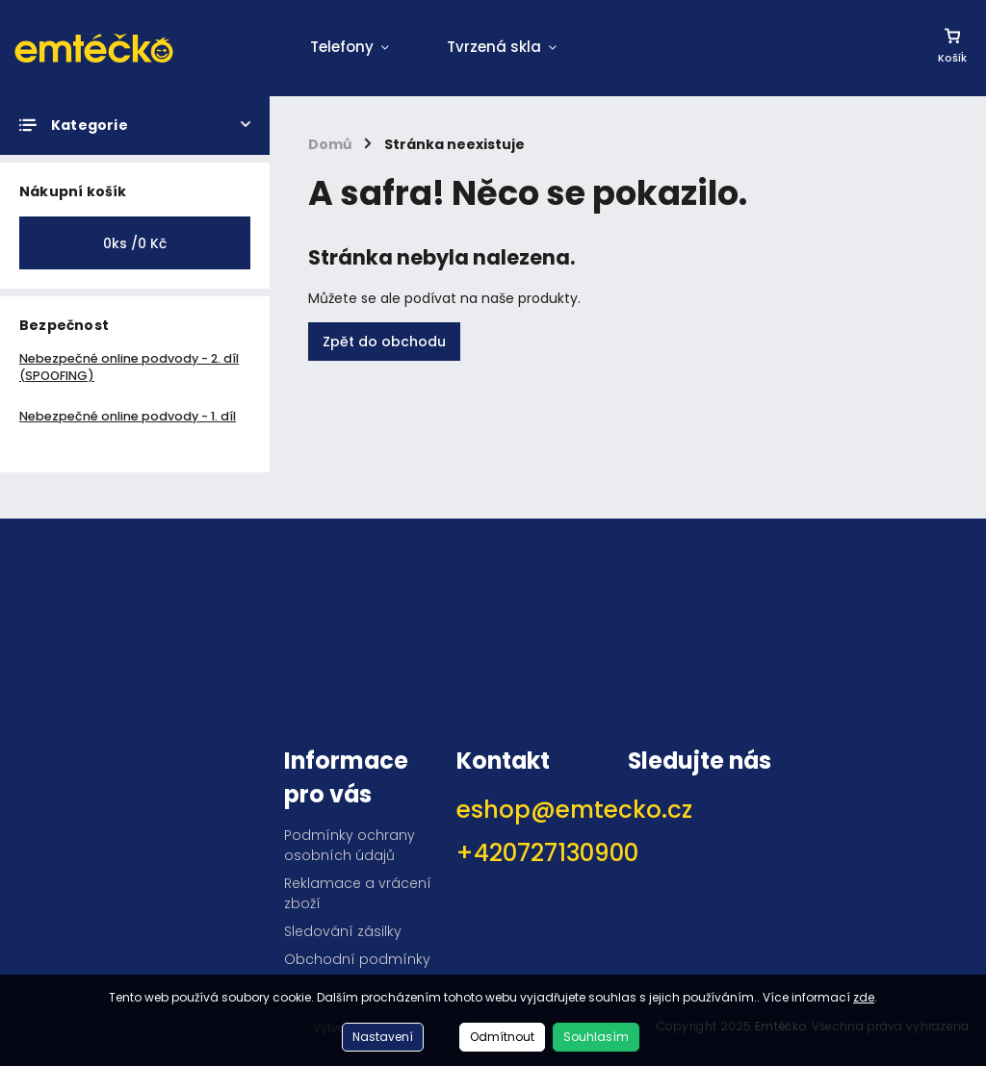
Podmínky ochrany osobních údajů (349, 845)
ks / (135, 243)
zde (863, 997)
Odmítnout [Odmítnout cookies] (502, 1036)
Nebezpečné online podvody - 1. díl (127, 416)
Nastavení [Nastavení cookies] (382, 1036)
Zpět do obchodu (384, 341)
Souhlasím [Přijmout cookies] (596, 1036)
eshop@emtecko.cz (535, 809)
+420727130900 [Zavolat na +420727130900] (535, 853)
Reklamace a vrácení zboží (357, 893)
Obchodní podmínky (357, 959)
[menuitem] (349, 48)
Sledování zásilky (343, 931)
